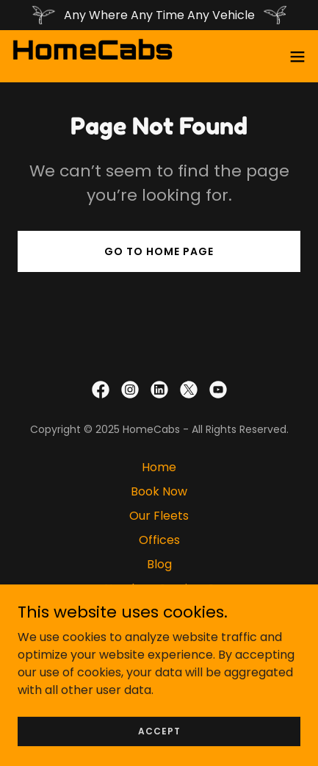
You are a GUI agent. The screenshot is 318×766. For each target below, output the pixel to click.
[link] (92, 56)
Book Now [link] (159, 491)
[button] (297, 56)
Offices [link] (159, 539)
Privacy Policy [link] (159, 612)
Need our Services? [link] (159, 588)
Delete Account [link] (159, 637)
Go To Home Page (159, 251)
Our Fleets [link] (159, 515)
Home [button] (159, 467)
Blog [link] (159, 564)
